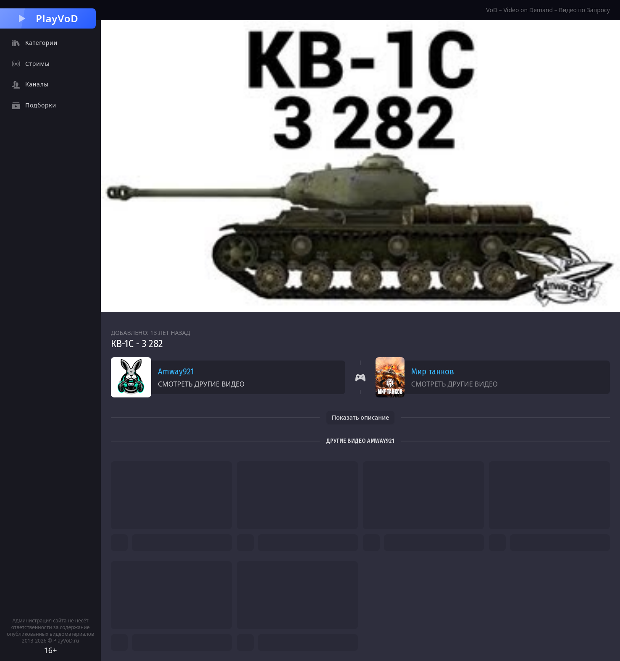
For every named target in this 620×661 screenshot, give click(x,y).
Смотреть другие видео (201, 384)
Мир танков (432, 371)
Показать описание (360, 417)
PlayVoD (47, 18)
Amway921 (176, 371)
